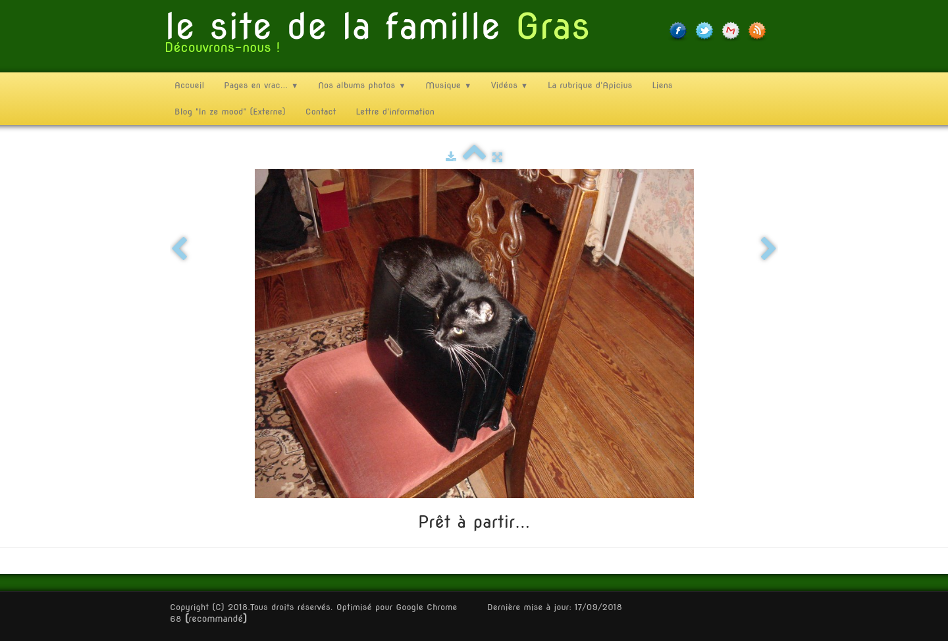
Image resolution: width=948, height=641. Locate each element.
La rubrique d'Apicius (590, 85)
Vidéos (509, 85)
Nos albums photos (362, 85)
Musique (448, 85)
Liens (662, 85)
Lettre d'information (395, 111)
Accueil (189, 85)
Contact (320, 111)
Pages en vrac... (261, 85)
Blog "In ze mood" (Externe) (230, 111)
